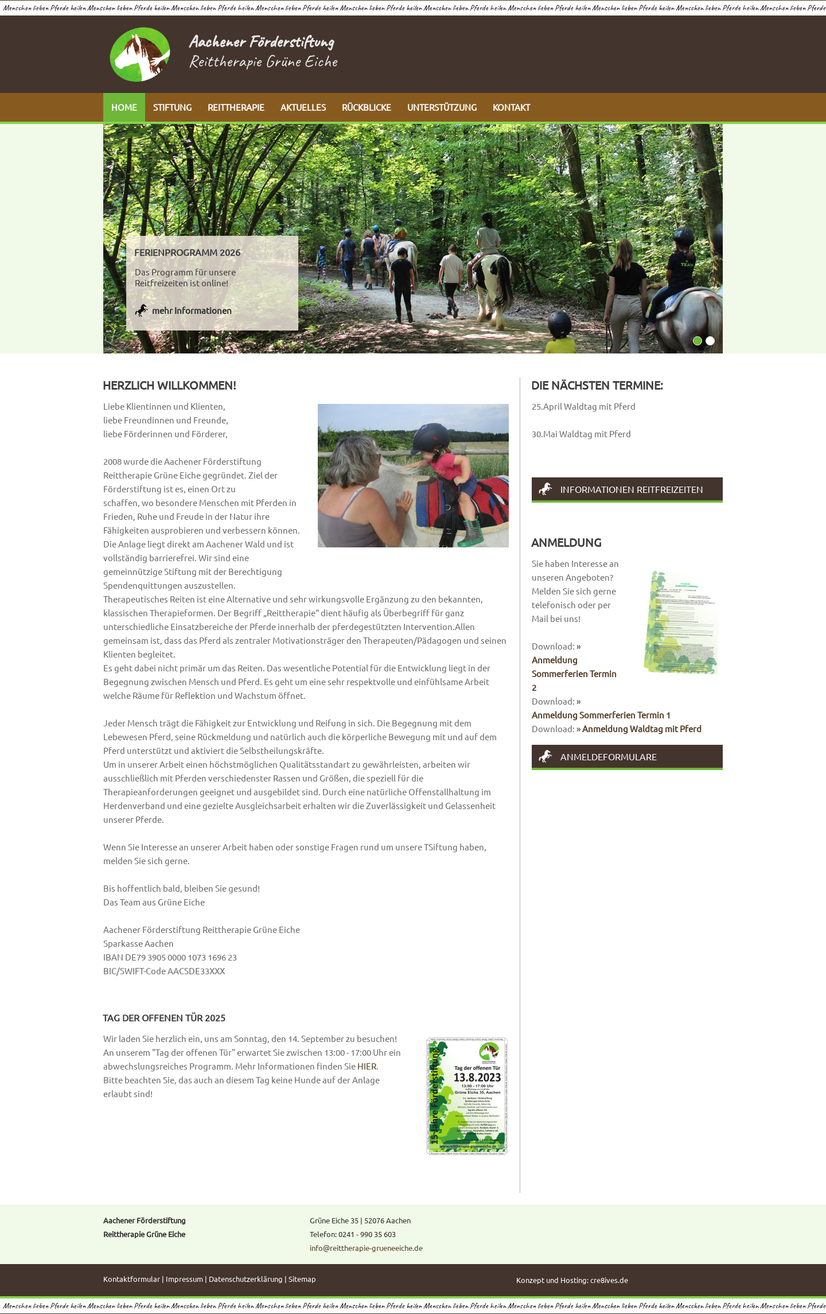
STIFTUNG (172, 107)
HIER (366, 1065)
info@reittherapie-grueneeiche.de (366, 1248)
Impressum (184, 1279)
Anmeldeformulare (608, 756)
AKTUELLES (303, 107)
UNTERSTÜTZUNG (442, 107)
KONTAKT (511, 107)
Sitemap (302, 1279)
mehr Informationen (192, 310)
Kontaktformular (131, 1279)
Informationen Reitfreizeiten (631, 489)
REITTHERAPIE (236, 107)
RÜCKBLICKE (366, 107)
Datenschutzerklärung (246, 1279)
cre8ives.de (609, 1280)
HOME (124, 107)
